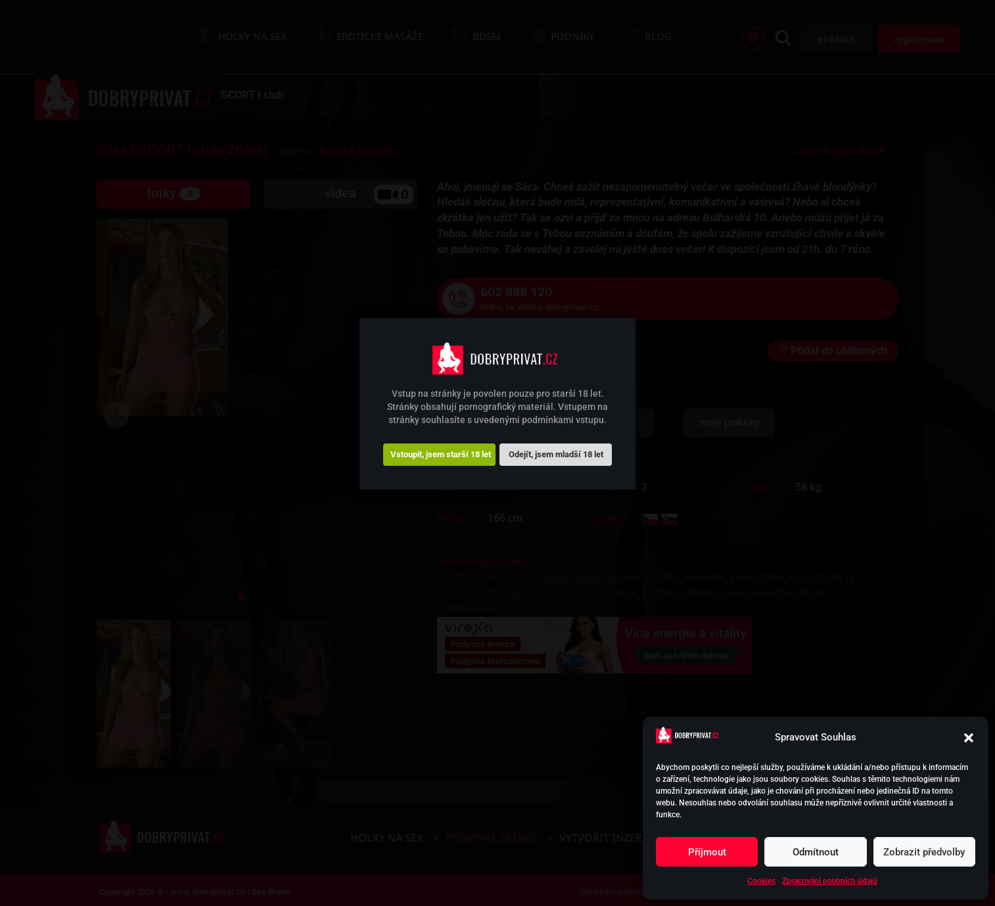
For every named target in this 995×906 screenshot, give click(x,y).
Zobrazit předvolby (924, 852)
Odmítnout (816, 852)
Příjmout (707, 852)
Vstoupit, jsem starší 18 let (440, 454)
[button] (968, 737)
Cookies (761, 881)
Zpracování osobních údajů (829, 881)
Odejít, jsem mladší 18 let (556, 454)
